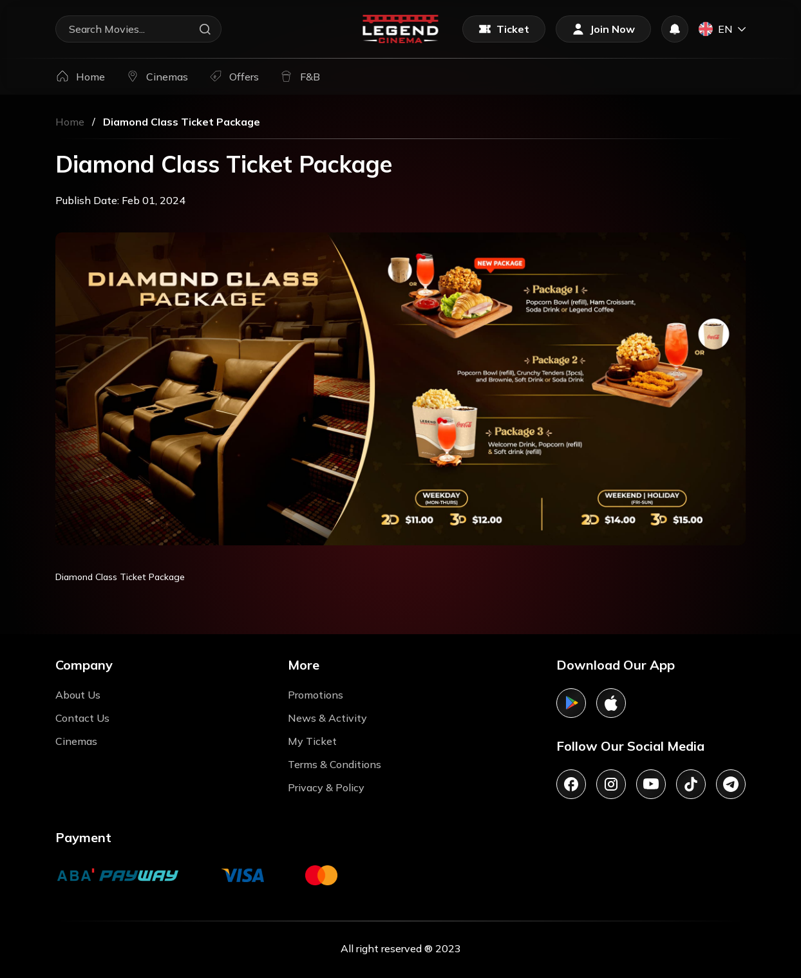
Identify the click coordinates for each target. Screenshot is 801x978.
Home (69, 121)
